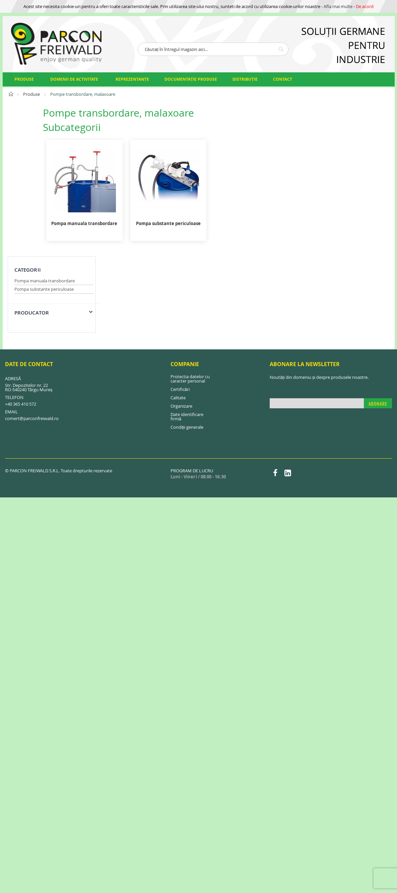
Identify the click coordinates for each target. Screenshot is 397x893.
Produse (32, 94)
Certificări (180, 313)
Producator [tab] (31, 163)
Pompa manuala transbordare (44, 132)
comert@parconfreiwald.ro (32, 342)
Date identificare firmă (187, 340)
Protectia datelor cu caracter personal (190, 302)
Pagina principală (11, 96)
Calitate (178, 321)
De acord (365, 6)
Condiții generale (187, 351)
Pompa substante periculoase (44, 140)
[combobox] (213, 49)
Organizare (181, 330)
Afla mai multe (338, 6)
